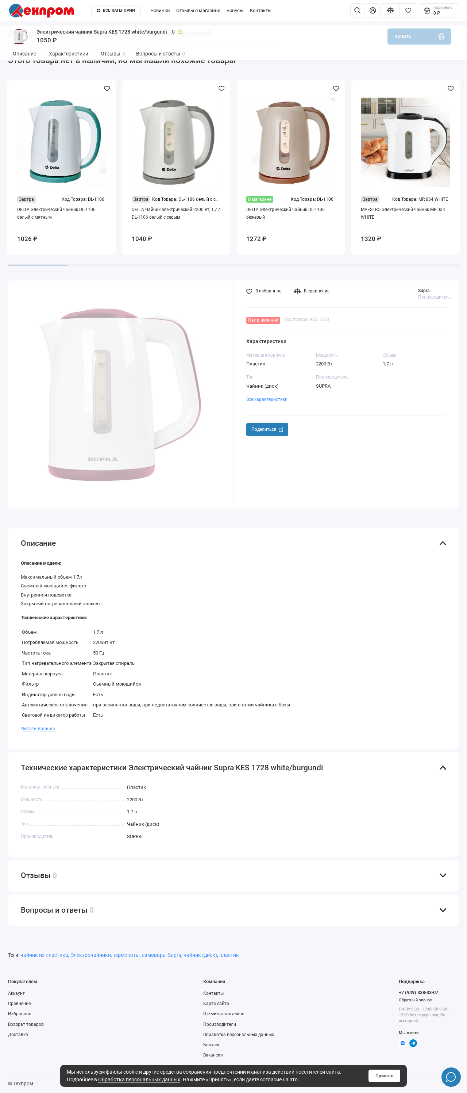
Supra (424, 290)
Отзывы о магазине (198, 10)
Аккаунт (16, 993)
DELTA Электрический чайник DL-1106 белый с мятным (56, 213)
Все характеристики (266, 399)
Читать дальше (38, 728)
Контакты (260, 10)
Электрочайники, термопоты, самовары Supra (125, 955)
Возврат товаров (26, 1024)
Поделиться (267, 429)
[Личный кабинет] (373, 10)
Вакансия (213, 1055)
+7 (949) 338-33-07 (418, 992)
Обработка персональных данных (139, 1079)
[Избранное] (408, 10)
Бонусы (235, 10)
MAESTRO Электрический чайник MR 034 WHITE (403, 213)
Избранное (19, 1013)
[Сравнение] (390, 10)
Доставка (18, 1034)
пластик (229, 955)
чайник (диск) (200, 955)
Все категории (116, 10)
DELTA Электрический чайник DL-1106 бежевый (285, 213)
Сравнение (19, 1003)
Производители (219, 1024)
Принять (384, 1075)
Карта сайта (216, 1003)
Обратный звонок (415, 1000)
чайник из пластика (44, 955)
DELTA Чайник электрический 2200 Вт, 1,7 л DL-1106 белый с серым (176, 213)
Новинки (160, 10)
